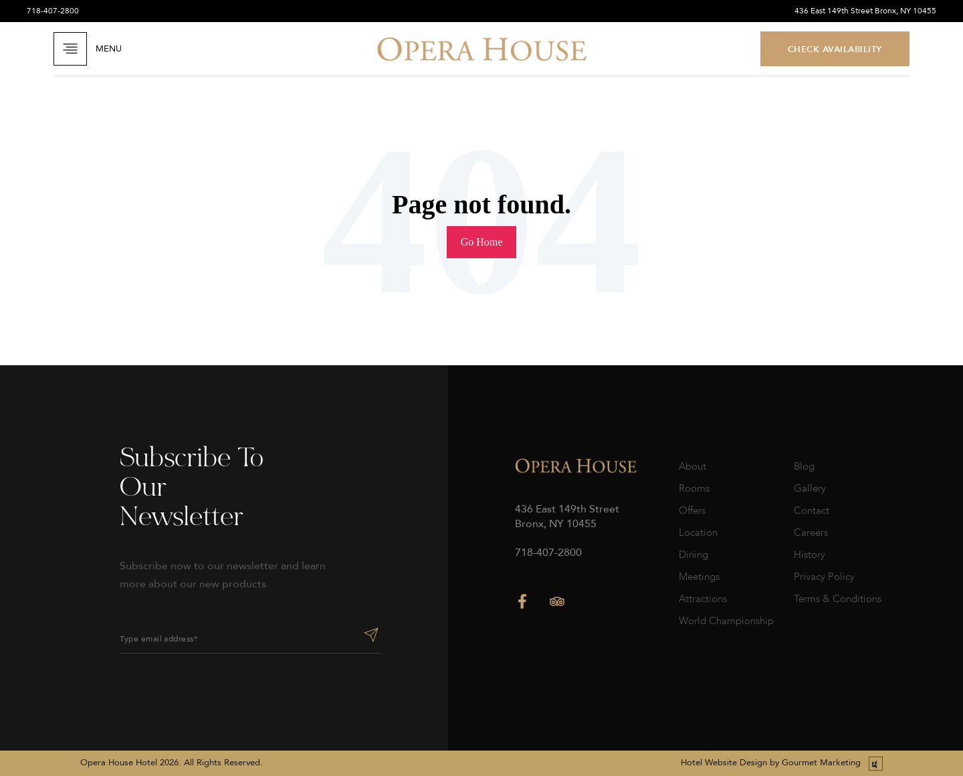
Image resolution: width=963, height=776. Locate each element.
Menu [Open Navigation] (88, 49)
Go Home (482, 242)
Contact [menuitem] (811, 510)
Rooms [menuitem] (694, 488)
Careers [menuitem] (811, 532)
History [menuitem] (809, 555)
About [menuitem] (692, 466)
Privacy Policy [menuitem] (824, 577)
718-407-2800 (53, 10)
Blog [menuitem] (804, 466)
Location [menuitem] (698, 532)
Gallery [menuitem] (810, 488)
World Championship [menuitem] (726, 621)
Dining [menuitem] (693, 555)
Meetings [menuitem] (699, 577)
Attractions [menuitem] (703, 599)
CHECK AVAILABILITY (835, 48)
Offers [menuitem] (692, 510)
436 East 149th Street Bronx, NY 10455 (865, 10)
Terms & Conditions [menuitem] (837, 599)
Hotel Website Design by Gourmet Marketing (771, 763)
